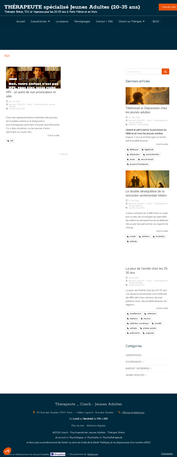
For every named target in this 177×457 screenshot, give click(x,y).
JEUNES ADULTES (135, 375)
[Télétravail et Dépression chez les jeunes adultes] (147, 96)
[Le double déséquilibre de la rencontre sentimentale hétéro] (147, 179)
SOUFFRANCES (133, 361)
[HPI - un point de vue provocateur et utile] (33, 78)
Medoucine (92, 454)
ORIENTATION (133, 355)
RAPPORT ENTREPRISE (138, 368)
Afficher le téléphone (133, 412)
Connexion (167, 453)
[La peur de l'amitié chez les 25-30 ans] (147, 256)
